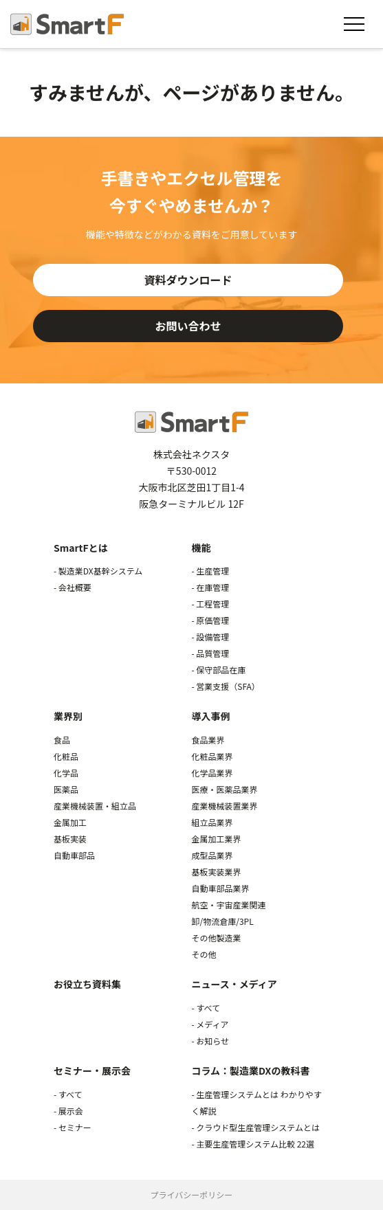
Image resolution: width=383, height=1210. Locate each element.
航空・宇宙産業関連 (228, 904)
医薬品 (66, 789)
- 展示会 (68, 1111)
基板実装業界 (216, 871)
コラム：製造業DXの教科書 (250, 1070)
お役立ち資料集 (87, 984)
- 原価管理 (210, 620)
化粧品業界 (211, 756)
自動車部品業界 (220, 888)
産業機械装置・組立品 (95, 805)
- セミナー (72, 1127)
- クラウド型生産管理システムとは (255, 1127)
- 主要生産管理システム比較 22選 (252, 1144)
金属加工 (70, 822)
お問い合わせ (188, 325)
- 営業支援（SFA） (225, 686)
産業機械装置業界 (224, 805)
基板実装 (70, 838)
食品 (62, 740)
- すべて (205, 1007)
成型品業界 (211, 855)
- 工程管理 (210, 603)
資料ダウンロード (188, 279)
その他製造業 (216, 937)
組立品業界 (211, 822)
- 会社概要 (72, 587)
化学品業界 (211, 772)
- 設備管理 (210, 636)
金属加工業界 (216, 838)
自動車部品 (74, 855)
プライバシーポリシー (192, 1194)
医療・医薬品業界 (224, 789)
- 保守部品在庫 (218, 669)
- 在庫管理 (210, 587)
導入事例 (210, 716)
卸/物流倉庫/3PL (222, 921)
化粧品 (66, 756)
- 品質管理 (210, 653)
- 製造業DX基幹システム (98, 570)
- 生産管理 (210, 570)
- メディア (209, 1024)
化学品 (66, 772)
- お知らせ (210, 1040)
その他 (203, 954)
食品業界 (207, 740)
